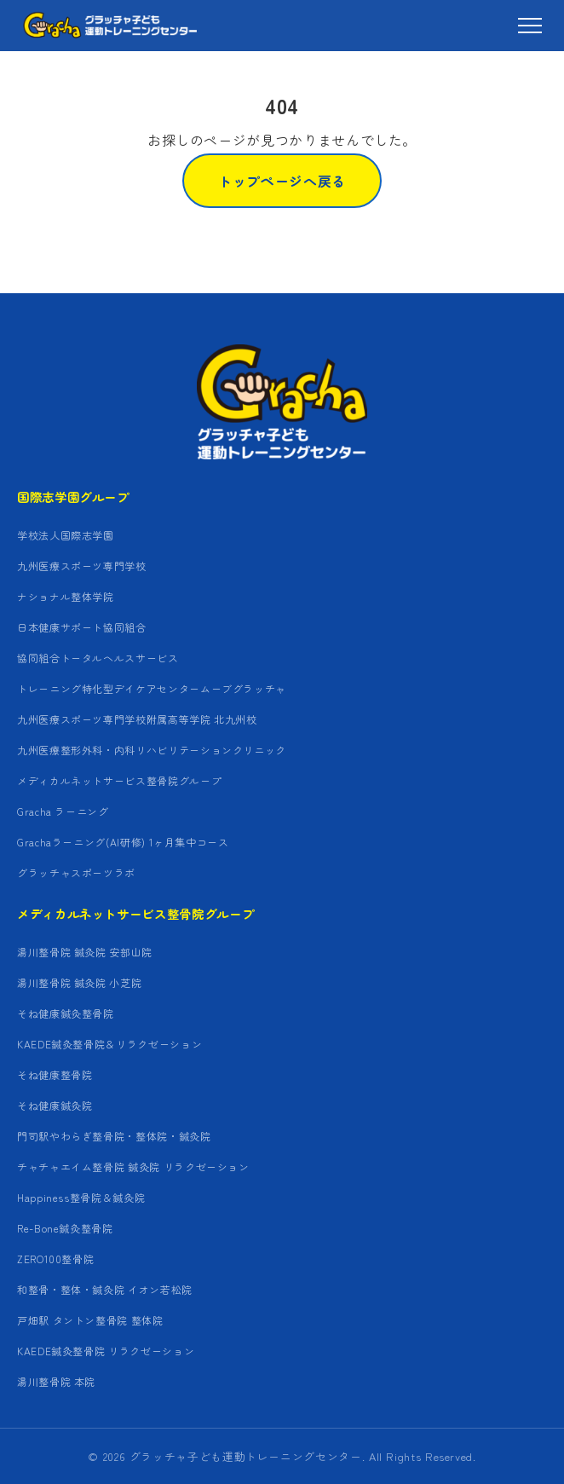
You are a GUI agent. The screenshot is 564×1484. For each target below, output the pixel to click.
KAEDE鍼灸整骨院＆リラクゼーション (109, 1043)
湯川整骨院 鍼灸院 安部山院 (85, 951)
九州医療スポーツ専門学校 (82, 565)
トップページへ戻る (282, 180)
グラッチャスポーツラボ (76, 872)
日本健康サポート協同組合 (82, 627)
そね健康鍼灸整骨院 (65, 1013)
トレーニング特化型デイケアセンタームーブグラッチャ (151, 688)
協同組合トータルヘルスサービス (98, 657)
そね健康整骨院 (54, 1074)
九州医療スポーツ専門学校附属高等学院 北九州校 (137, 719)
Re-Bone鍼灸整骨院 (65, 1228)
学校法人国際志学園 (65, 535)
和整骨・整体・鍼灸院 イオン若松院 (105, 1289)
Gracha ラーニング (63, 811)
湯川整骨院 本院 (56, 1381)
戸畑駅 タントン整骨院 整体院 (90, 1320)
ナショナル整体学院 (65, 596)
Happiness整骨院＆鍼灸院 (81, 1197)
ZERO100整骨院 (55, 1258)
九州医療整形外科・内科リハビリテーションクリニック (151, 749)
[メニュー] (530, 26)
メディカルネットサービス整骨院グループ (119, 780)
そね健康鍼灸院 (54, 1105)
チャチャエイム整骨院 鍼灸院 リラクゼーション (133, 1166)
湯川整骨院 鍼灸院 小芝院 (79, 982)
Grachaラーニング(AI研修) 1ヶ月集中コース (123, 841)
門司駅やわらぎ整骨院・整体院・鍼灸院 (114, 1136)
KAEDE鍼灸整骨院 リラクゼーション (105, 1350)
